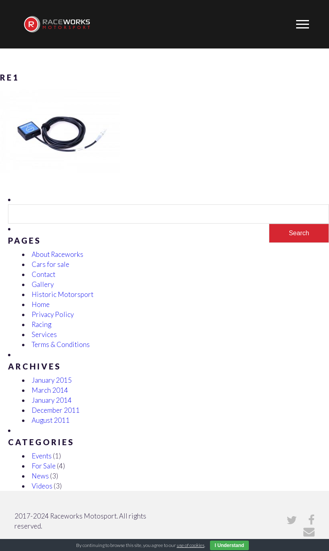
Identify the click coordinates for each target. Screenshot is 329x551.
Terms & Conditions (61, 344)
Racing (41, 324)
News (40, 476)
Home (41, 304)
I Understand (229, 545)
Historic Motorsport (62, 294)
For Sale (44, 466)
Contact (43, 274)
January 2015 (52, 380)
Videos (42, 486)
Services (44, 334)
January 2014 (52, 400)
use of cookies (190, 545)
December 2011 (56, 410)
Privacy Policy (53, 314)
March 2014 (50, 390)
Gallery (43, 284)
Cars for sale (50, 264)
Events (42, 456)
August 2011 (51, 420)
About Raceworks (57, 254)
